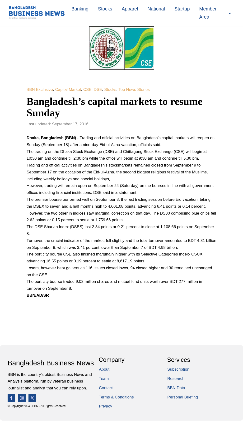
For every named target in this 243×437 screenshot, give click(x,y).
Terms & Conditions (116, 397)
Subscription (178, 369)
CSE (87, 89)
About (104, 369)
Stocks (105, 8)
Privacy (105, 406)
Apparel (130, 8)
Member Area (208, 13)
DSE (98, 89)
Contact (106, 388)
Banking (79, 8)
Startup (182, 8)
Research (175, 378)
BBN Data (176, 388)
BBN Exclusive (40, 89)
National (156, 8)
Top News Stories (134, 89)
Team (104, 378)
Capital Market (68, 89)
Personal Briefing (182, 397)
